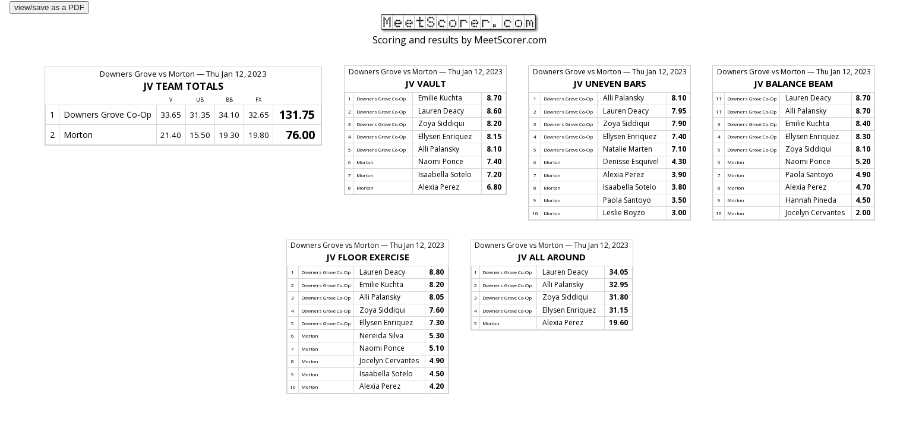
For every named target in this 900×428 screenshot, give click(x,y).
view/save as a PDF (49, 7)
